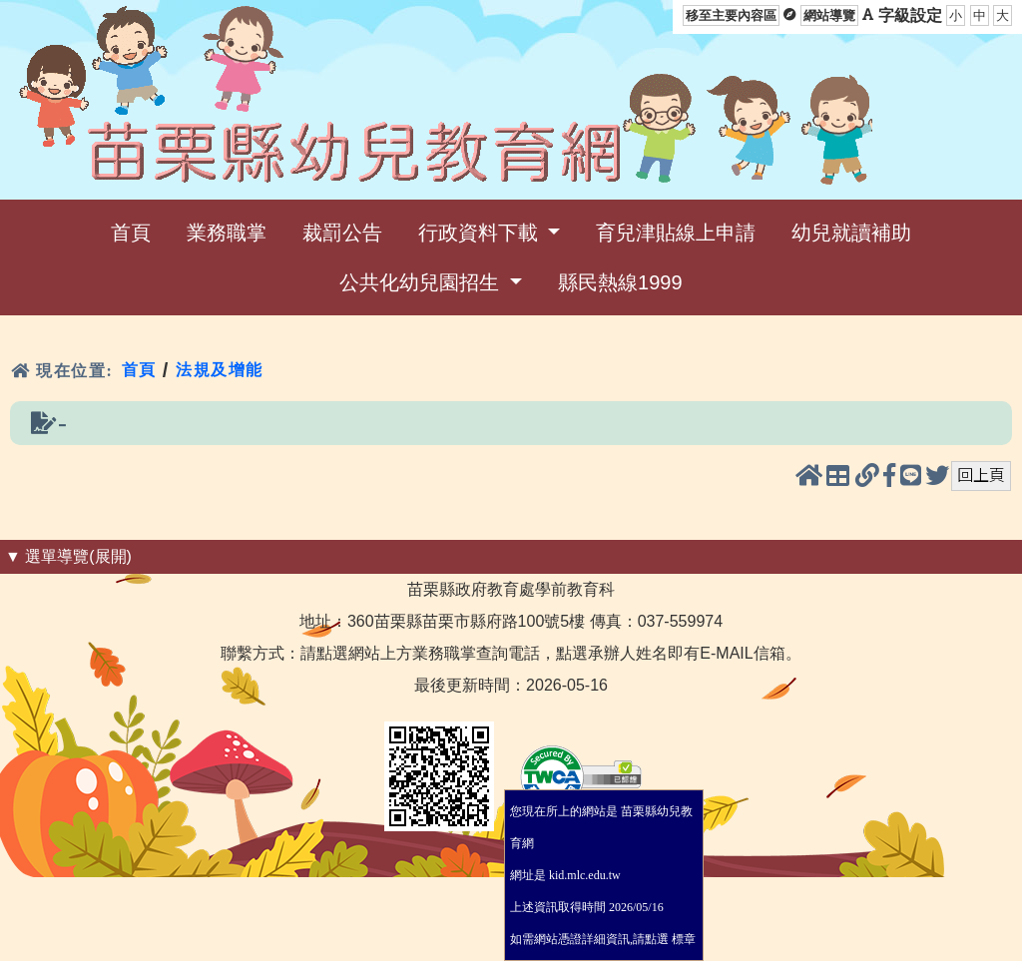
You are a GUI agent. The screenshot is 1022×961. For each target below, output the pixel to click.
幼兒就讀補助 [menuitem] (851, 232)
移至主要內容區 (731, 15)
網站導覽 (829, 15)
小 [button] (955, 15)
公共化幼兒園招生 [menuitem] (422, 282)
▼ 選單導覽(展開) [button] (68, 556)
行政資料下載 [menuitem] (481, 232)
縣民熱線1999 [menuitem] (620, 282)
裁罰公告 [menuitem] (342, 232)
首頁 (139, 369)
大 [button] (1002, 15)
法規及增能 (219, 369)
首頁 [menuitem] (131, 232)
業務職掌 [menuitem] (226, 232)
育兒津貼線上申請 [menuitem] (676, 232)
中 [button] (979, 15)
